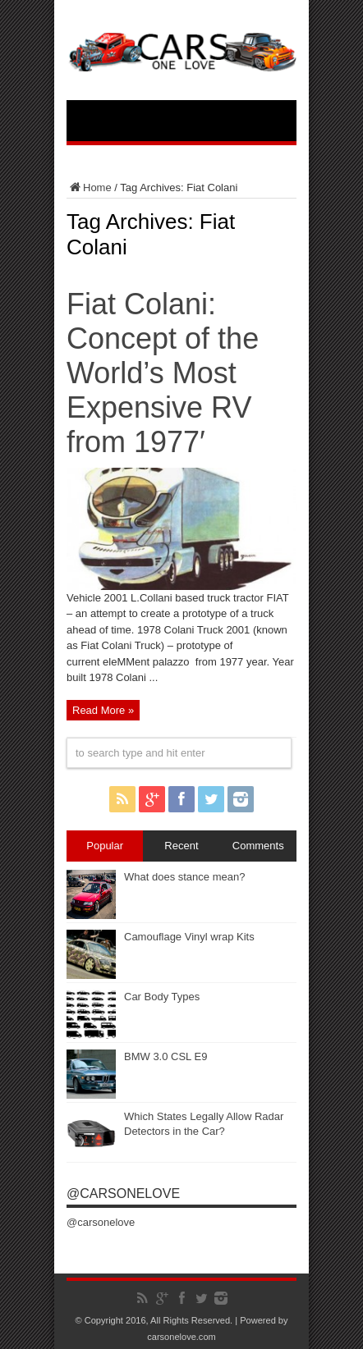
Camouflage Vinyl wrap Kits (189, 937)
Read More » (103, 710)
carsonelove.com (181, 1337)
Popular (104, 845)
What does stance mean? (184, 877)
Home (89, 187)
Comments (258, 845)
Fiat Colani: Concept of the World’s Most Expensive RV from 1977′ (163, 373)
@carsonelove (123, 1193)
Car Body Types (162, 996)
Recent (181, 845)
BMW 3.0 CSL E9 (165, 1056)
